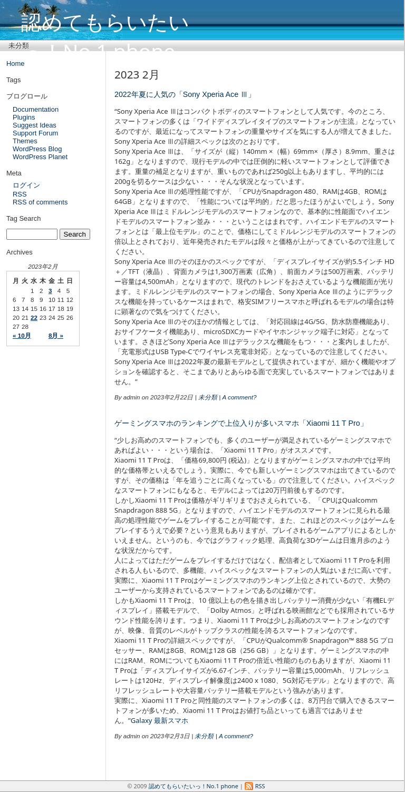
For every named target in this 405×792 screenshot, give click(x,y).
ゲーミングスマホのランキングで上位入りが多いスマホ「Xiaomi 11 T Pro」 (241, 423)
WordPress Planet (40, 157)
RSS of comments (40, 202)
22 (34, 317)
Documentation (36, 109)
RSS (20, 194)
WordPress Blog (37, 149)
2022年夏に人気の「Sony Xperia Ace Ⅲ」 (184, 94)
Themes (25, 141)
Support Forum (35, 133)
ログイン (26, 185)
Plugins (24, 117)
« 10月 (22, 335)
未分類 (18, 45)
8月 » (56, 335)
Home (15, 63)
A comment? (239, 397)
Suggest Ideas (34, 125)
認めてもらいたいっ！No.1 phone (105, 20)
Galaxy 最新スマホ (159, 720)
